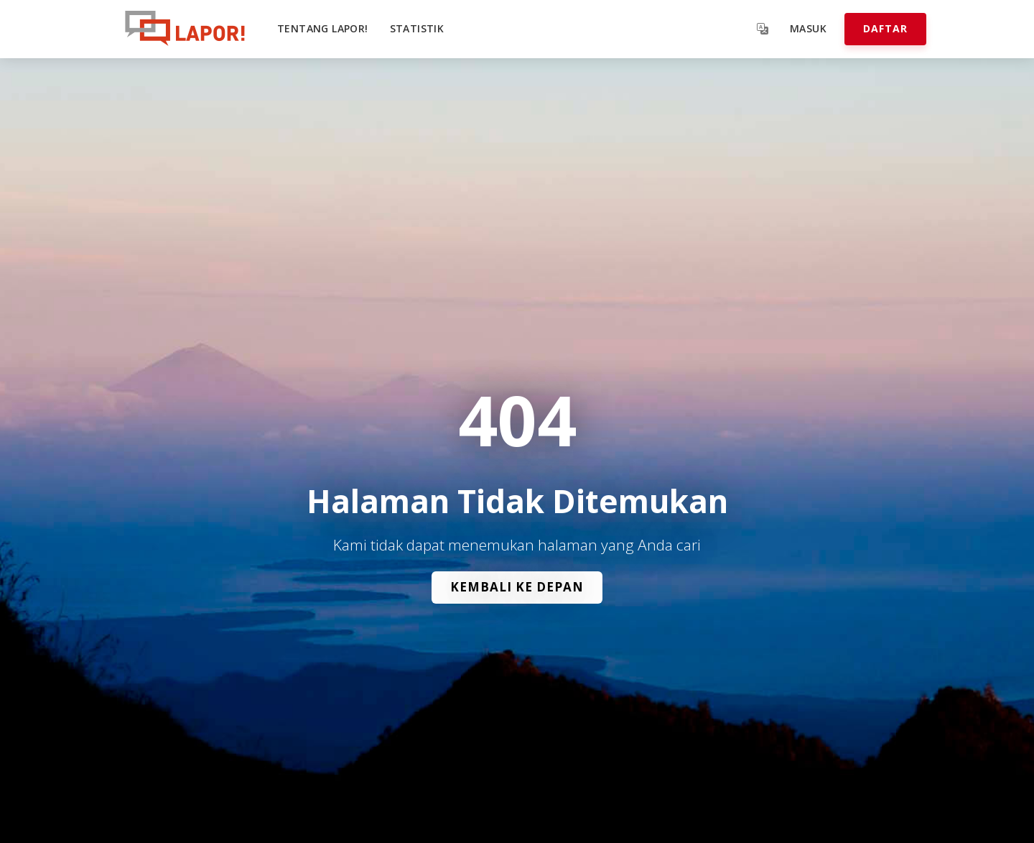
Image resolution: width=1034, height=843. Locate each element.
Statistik (417, 28)
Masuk (808, 28)
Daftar (885, 28)
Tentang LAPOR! (322, 28)
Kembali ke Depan (517, 587)
